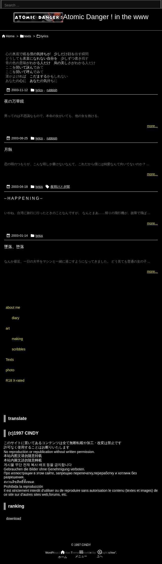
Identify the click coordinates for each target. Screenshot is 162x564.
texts (27, 36)
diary (15, 318)
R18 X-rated (15, 380)
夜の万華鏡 (14, 101)
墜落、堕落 (14, 247)
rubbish (52, 90)
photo (10, 370)
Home (10, 36)
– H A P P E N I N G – (23, 198)
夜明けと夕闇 (60, 186)
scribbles (18, 349)
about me (13, 307)
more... (152, 126)
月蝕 (8, 149)
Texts (10, 360)
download (13, 519)
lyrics (39, 90)
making (17, 339)
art (8, 328)
